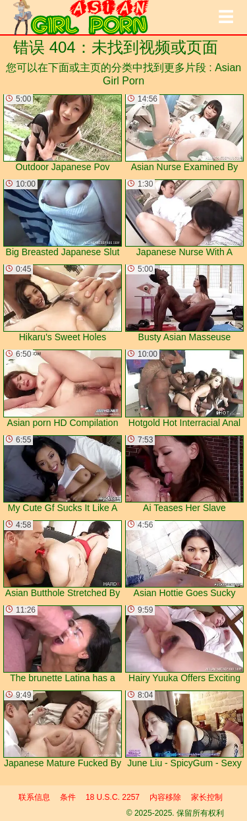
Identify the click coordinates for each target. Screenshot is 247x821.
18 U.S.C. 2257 (113, 797)
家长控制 (207, 797)
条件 (68, 797)
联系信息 (34, 797)
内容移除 (165, 797)
